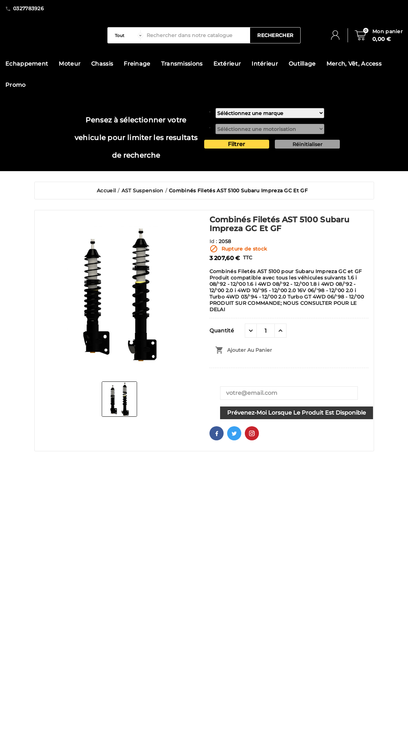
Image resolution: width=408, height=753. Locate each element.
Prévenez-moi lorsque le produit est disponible (296, 412)
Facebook (216, 433)
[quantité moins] (251, 331)
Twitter (234, 433)
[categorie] (127, 35)
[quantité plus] (280, 331)
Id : (214, 241)
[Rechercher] (196, 35)
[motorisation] (269, 129)
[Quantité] (265, 331)
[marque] (269, 113)
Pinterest (252, 433)
